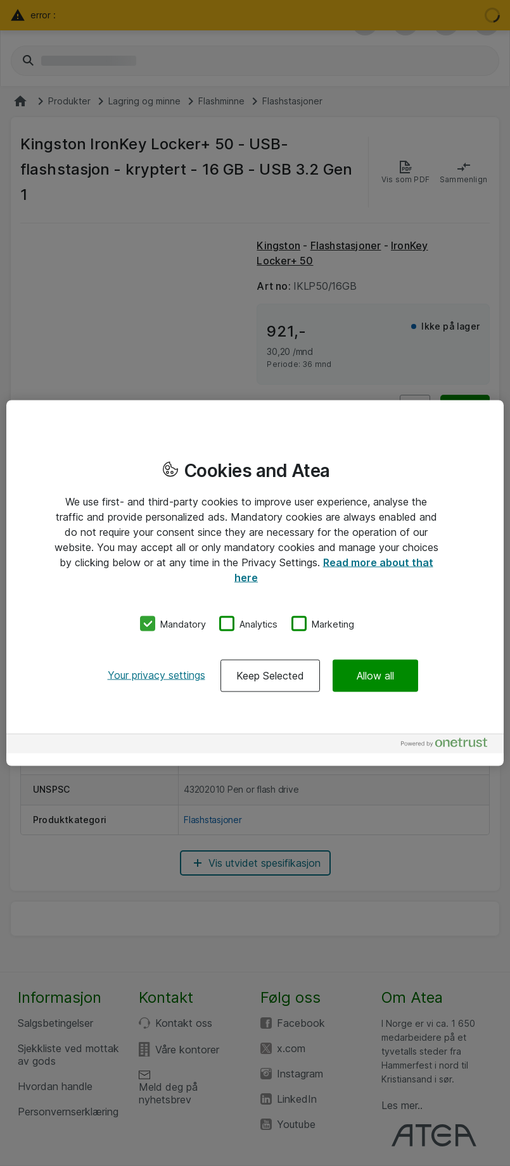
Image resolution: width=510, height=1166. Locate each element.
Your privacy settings (156, 675)
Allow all (375, 675)
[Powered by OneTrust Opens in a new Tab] (449, 746)
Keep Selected (270, 675)
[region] (255, 583)
